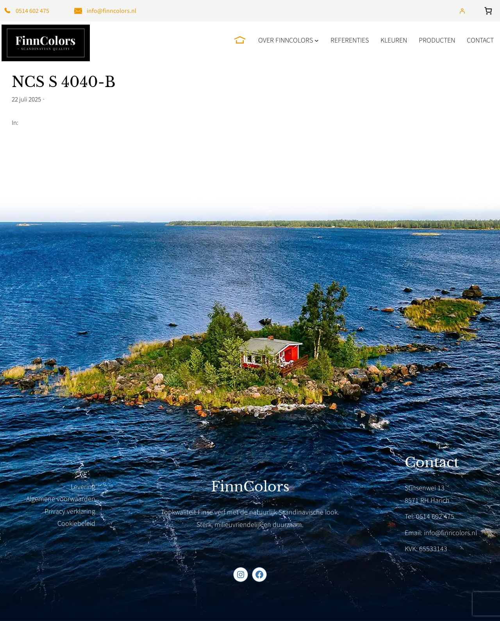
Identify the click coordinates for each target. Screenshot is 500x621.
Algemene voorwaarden (60, 499)
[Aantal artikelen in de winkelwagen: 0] (489, 10)
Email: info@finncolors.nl (441, 533)
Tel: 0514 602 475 (429, 516)
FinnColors (250, 487)
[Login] (462, 10)
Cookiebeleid (76, 523)
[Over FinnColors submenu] (316, 40)
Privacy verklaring (70, 511)
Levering (83, 487)
